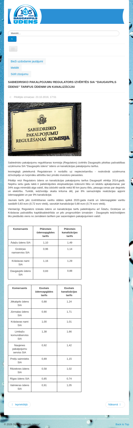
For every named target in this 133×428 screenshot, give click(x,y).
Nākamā (114, 404)
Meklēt (15, 67)
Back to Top (122, 424)
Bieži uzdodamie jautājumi (27, 61)
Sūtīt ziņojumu (19, 74)
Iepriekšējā (19, 404)
